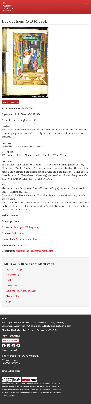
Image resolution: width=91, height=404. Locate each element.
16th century (18, 233)
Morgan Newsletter (10, 340)
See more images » (10, 102)
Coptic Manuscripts (14, 269)
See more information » (27, 239)
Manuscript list (12, 296)
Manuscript (22, 245)
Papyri (8, 301)
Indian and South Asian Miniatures (21, 291)
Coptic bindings (13, 275)
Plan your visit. (17, 16)
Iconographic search (14, 285)
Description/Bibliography (26, 227)
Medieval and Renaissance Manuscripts (35, 251)
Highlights (10, 280)
